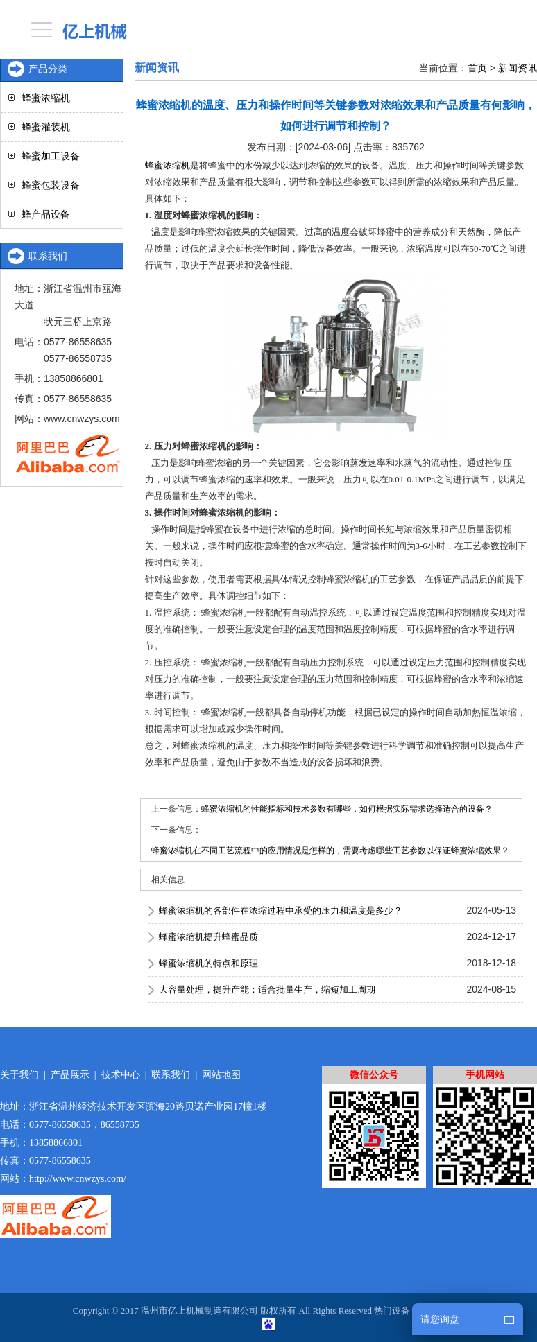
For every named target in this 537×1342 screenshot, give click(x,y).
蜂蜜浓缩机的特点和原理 (208, 963)
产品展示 (70, 1075)
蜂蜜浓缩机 (167, 165)
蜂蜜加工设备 (51, 156)
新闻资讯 (517, 67)
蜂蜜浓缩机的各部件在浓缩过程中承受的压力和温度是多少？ (280, 910)
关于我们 (19, 1075)
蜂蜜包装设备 (51, 185)
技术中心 (120, 1075)
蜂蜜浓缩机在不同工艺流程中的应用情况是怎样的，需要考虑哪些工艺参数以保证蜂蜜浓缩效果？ (330, 850)
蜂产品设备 (46, 214)
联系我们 (170, 1075)
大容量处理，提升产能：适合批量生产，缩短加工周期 (267, 989)
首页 (477, 67)
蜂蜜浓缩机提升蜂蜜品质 (208, 937)
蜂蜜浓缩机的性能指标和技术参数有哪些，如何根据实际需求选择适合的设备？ (347, 809)
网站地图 (221, 1075)
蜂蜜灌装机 (46, 126)
